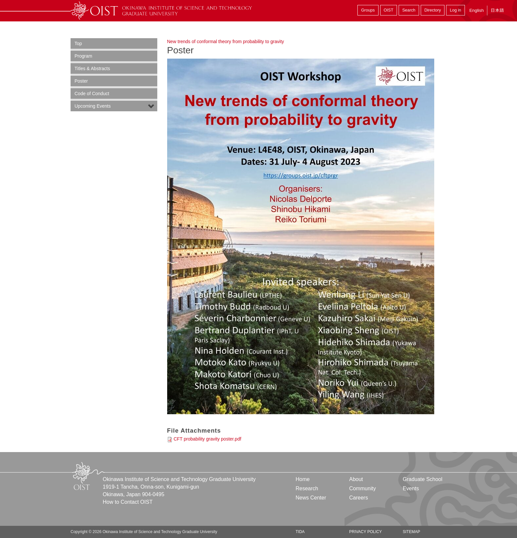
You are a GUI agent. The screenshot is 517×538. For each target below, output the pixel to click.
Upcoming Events (93, 106)
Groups (368, 10)
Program (83, 56)
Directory (432, 10)
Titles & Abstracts (92, 68)
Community (362, 488)
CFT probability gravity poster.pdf (207, 439)
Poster (81, 81)
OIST (388, 10)
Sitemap (411, 531)
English (476, 10)
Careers (358, 497)
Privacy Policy (365, 531)
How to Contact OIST (128, 502)
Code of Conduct (92, 93)
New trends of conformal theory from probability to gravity (225, 41)
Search (408, 10)
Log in (455, 10)
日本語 (497, 10)
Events (411, 488)
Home (303, 479)
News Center (311, 497)
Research (307, 488)
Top (78, 43)
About (356, 479)
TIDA (300, 531)
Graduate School (422, 479)
